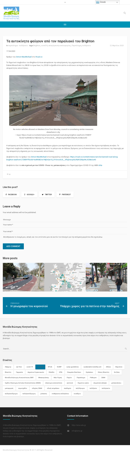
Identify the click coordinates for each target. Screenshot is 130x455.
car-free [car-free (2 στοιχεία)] (19, 367)
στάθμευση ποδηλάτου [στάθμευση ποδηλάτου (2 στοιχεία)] (60, 394)
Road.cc (39, 57)
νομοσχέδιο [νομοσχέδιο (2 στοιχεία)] (22, 388)
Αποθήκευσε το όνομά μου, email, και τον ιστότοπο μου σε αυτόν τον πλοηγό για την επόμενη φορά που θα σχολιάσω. (53, 237)
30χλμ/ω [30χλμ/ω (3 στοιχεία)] (8, 367)
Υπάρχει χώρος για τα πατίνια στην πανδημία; (89, 306)
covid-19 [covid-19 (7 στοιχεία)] (30, 367)
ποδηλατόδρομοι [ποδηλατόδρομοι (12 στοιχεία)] (11, 394)
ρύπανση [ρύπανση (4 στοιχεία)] (43, 394)
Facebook (12, 195)
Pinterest (66, 195)
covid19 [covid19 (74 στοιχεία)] (40, 367)
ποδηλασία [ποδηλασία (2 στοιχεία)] (106, 388)
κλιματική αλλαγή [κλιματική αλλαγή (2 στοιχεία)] (100, 383)
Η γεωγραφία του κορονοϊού (29, 306)
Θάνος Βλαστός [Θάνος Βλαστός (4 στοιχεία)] (103, 372)
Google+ (30, 195)
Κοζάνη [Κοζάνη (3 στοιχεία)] (117, 372)
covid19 (44, 45)
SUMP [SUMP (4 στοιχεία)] (59, 367)
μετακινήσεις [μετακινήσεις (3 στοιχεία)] (116, 383)
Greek (101, 2)
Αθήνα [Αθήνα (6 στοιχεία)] (108, 367)
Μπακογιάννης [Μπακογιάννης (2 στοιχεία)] (43, 378)
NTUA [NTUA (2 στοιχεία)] (50, 367)
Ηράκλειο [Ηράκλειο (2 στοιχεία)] (89, 372)
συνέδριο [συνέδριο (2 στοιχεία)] (77, 394)
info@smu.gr (77, 431)
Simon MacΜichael (24, 57)
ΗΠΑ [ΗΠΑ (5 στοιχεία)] (60, 372)
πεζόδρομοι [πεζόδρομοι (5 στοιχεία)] (80, 388)
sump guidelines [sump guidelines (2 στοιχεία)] (72, 367)
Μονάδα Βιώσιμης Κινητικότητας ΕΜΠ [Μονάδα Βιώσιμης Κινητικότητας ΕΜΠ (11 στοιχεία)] (19, 378)
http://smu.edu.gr (79, 425)
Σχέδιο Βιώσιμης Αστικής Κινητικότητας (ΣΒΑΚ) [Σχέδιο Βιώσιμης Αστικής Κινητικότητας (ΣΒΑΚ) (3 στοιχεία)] (23, 383)
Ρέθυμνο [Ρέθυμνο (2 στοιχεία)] (93, 378)
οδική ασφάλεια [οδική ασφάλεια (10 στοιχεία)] (53, 388)
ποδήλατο (86, 45)
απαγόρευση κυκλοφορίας (59, 45)
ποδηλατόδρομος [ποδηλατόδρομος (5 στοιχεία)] (29, 394)
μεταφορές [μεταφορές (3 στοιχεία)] (9, 388)
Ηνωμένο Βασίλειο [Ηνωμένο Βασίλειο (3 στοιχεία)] (74, 372)
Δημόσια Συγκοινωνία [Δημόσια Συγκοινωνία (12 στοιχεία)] (36, 372)
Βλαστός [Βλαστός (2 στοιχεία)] (8, 372)
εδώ (100, 165)
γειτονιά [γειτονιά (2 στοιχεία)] (70, 383)
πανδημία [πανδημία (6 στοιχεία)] (67, 388)
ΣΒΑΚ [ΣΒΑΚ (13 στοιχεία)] (103, 378)
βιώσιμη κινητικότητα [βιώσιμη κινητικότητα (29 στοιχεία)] (54, 383)
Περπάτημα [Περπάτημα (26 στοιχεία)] (81, 378)
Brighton (36, 45)
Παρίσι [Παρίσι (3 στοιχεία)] (69, 378)
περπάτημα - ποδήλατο (18, 45)
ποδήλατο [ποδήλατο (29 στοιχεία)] (93, 388)
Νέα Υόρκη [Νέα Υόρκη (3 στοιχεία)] (58, 378)
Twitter (48, 195)
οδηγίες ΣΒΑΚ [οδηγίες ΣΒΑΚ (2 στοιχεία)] (37, 388)
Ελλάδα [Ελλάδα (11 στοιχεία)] (51, 372)
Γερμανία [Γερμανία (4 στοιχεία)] (19, 372)
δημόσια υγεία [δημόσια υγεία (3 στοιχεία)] (83, 383)
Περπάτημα (76, 45)
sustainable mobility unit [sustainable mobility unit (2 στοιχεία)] (92, 367)
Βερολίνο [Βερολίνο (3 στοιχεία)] (118, 367)
